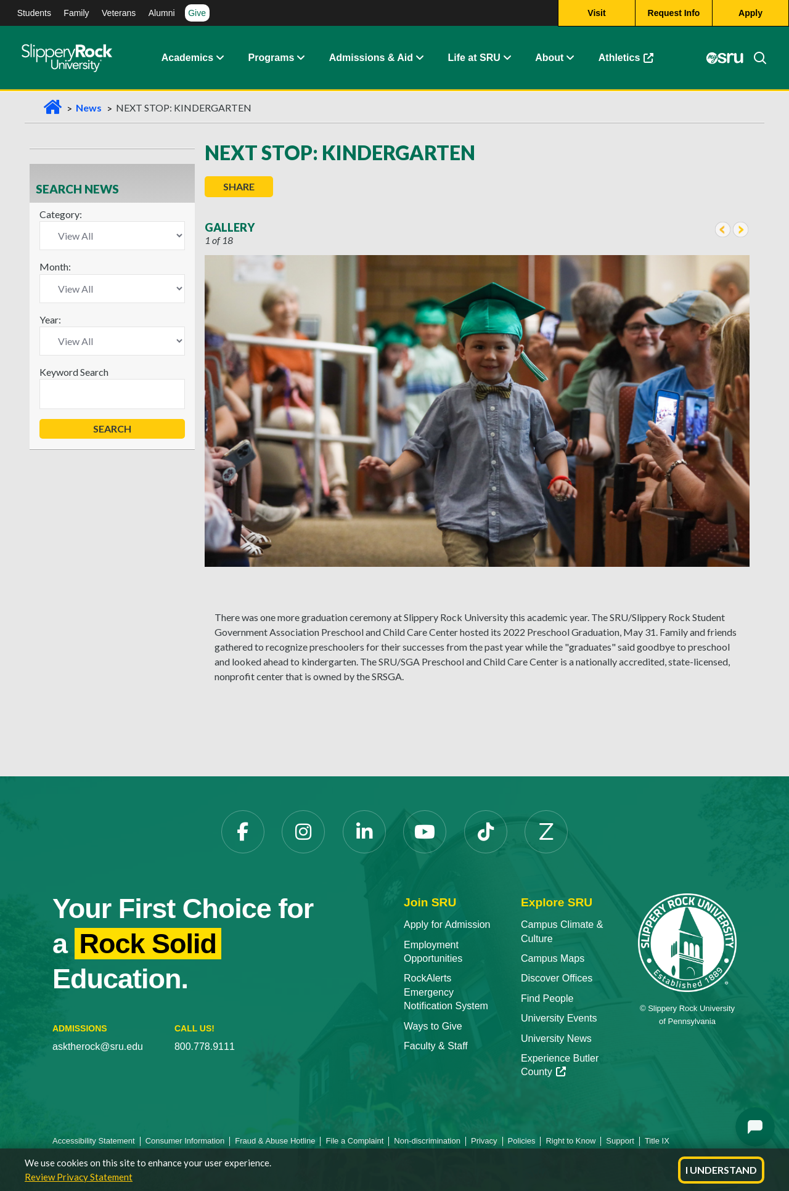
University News (556, 1038)
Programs (271, 58)
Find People (547, 998)
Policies (522, 1140)
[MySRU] (724, 58)
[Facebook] (242, 831)
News (89, 107)
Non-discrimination (427, 1140)
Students (34, 13)
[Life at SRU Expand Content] (506, 58)
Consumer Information (185, 1140)
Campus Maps (552, 958)
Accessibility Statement (93, 1140)
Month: (55, 266)
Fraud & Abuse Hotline (275, 1140)
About (549, 58)
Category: (60, 214)
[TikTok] (485, 831)
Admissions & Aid (371, 58)
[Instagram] (303, 831)
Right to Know (570, 1140)
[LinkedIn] (364, 831)
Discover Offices (556, 978)
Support (620, 1140)
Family (76, 13)
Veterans (119, 13)
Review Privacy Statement (79, 1176)
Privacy (484, 1140)
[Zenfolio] (546, 831)
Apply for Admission (447, 924)
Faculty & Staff (436, 1046)
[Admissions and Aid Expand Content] (420, 58)
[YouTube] (424, 831)
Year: (50, 319)
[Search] (755, 58)
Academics (187, 58)
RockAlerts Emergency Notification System (446, 992)
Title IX (657, 1140)
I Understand (721, 1170)
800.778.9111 (204, 1046)
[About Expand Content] (300, 58)
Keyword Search (73, 372)
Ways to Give (433, 1026)
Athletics (626, 58)
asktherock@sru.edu (97, 1046)
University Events (559, 1018)
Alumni (162, 13)
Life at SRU (474, 58)
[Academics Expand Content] (219, 58)
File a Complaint (354, 1140)
